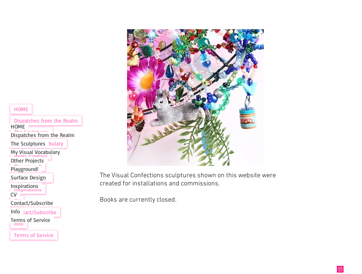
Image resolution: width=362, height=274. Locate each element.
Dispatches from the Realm (46, 120)
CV (14, 194)
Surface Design (28, 177)
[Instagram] (340, 269)
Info (15, 211)
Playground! (24, 169)
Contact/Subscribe (32, 203)
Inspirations (24, 186)
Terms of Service (34, 235)
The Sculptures (28, 143)
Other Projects (27, 160)
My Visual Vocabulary (35, 152)
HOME (21, 109)
